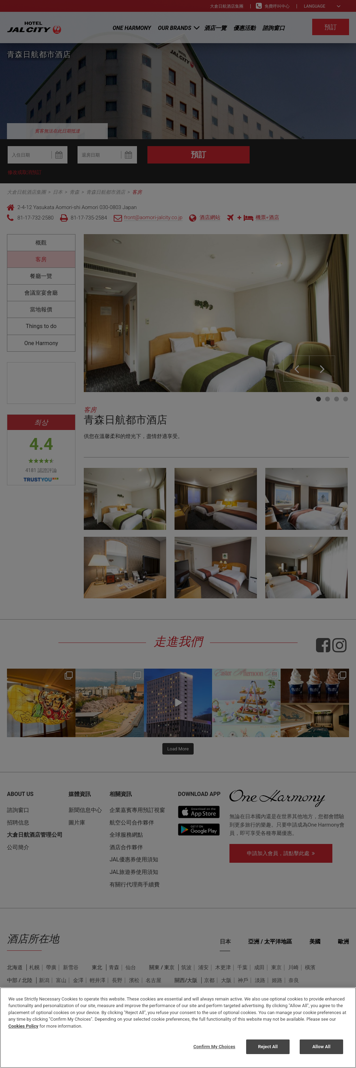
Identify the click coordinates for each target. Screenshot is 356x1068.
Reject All (268, 1046)
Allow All (321, 1046)
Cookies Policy (23, 1026)
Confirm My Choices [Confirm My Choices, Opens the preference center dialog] (214, 1046)
